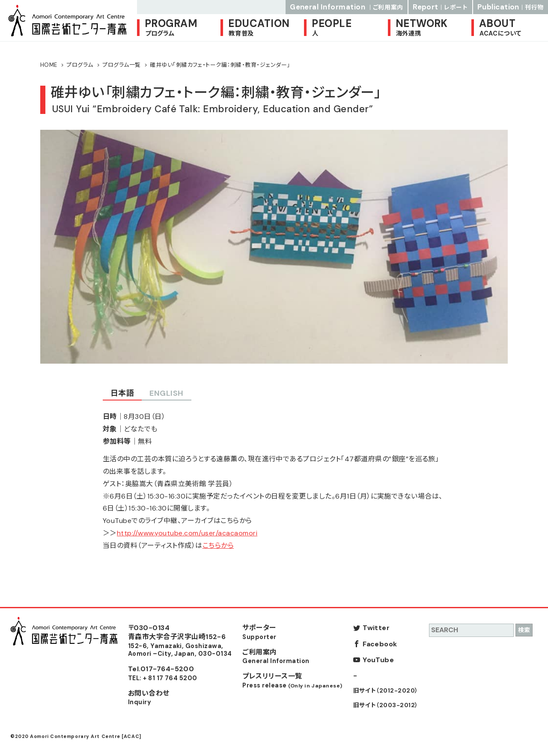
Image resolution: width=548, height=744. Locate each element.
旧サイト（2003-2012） (385, 705)
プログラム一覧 (121, 65)
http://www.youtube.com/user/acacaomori (187, 533)
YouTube (378, 659)
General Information (346, 7)
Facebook (380, 643)
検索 (524, 630)
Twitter (376, 627)
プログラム (79, 65)
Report (440, 7)
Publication (510, 7)
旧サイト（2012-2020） (385, 690)
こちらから (218, 545)
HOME (48, 65)
